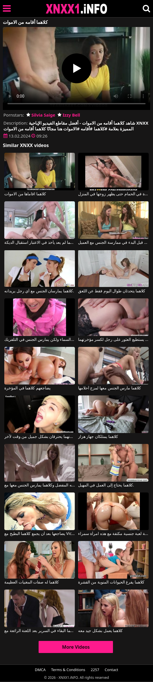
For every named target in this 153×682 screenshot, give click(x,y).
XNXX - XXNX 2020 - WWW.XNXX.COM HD (76, 9)
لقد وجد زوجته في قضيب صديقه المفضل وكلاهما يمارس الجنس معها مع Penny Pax (39, 485)
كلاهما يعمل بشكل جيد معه (100, 631)
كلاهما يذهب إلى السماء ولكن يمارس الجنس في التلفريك (39, 339)
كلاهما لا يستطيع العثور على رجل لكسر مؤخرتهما (113, 339)
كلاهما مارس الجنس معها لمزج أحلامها (109, 388)
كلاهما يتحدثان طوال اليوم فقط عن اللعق (112, 291)
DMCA (40, 669)
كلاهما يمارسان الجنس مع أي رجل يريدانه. (39, 291)
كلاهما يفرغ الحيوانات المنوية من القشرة (111, 582)
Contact (111, 669)
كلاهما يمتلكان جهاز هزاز (98, 436)
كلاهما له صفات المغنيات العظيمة (31, 582)
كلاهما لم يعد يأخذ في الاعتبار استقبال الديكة (39, 242)
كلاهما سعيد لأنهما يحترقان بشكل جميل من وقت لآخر (39, 436)
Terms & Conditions (68, 669)
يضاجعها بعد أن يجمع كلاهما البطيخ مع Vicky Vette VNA (39, 534)
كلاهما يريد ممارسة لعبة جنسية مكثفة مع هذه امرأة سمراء (113, 534)
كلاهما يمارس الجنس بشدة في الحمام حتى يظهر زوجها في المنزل (113, 194)
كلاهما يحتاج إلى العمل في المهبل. (106, 485)
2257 (95, 669)
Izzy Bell (68, 115)
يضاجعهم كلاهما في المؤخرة (27, 388)
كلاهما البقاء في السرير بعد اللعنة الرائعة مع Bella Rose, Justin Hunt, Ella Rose (39, 631)
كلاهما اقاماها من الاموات (25, 194)
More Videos (76, 647)
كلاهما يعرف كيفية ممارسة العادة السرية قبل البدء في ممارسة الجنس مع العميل (113, 242)
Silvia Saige (40, 115)
